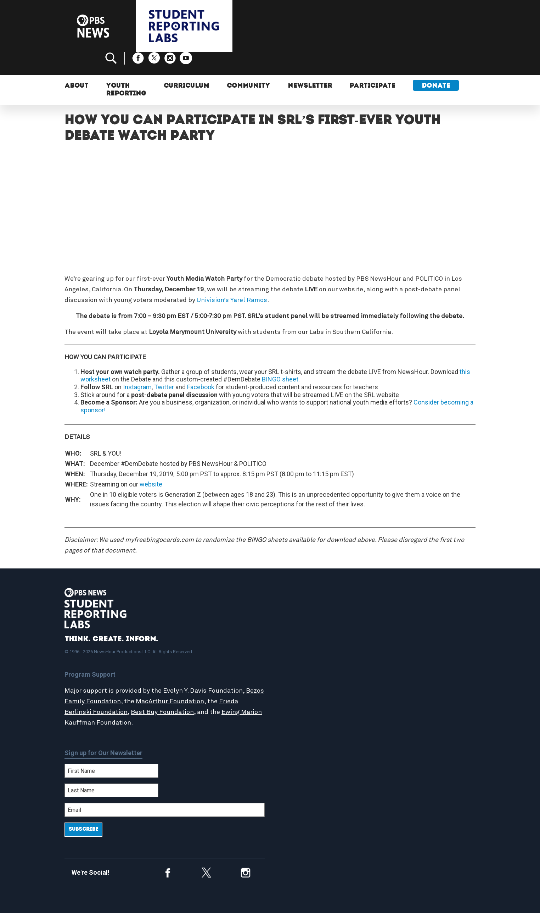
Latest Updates (305, 661)
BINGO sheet (280, 355)
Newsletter (310, 63)
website (151, 460)
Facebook (200, 363)
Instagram (137, 363)
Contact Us (398, 661)
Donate (436, 63)
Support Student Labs (413, 638)
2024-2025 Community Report (423, 653)
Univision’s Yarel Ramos (232, 277)
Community (248, 63)
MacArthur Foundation (189, 678)
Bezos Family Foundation (102, 678)
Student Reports (306, 653)
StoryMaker (299, 669)
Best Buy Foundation (162, 689)
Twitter (164, 363)
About (76, 63)
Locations (297, 677)
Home (292, 638)
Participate (372, 63)
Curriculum (186, 63)
